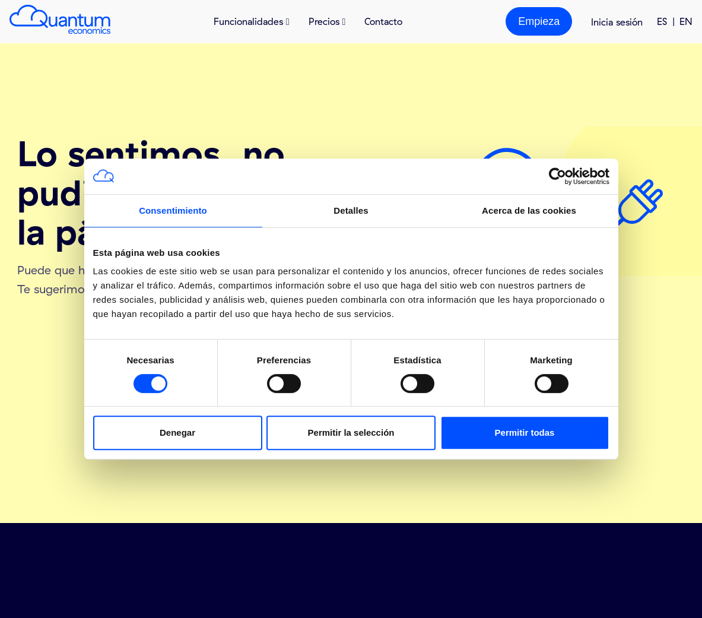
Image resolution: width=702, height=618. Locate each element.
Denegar (177, 432)
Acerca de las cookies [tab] (529, 210)
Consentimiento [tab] (173, 210)
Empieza (539, 21)
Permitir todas (525, 432)
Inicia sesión (617, 22)
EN (686, 21)
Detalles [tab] (350, 210)
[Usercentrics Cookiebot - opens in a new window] (557, 176)
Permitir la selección (351, 432)
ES (662, 21)
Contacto (383, 21)
